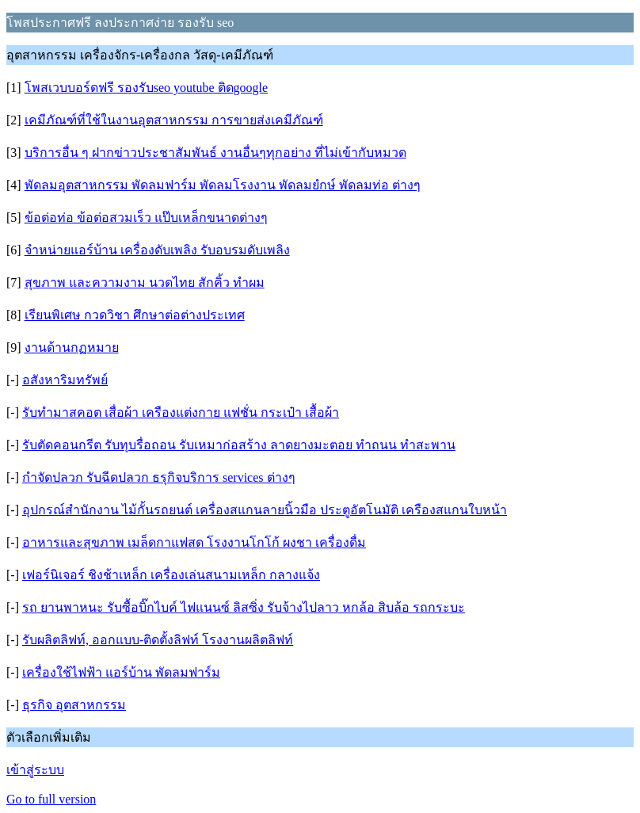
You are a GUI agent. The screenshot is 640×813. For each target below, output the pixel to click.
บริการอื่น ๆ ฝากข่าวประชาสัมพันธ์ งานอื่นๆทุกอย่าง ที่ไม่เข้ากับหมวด (215, 152)
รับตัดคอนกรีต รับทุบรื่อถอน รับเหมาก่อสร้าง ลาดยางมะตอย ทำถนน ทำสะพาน (238, 445)
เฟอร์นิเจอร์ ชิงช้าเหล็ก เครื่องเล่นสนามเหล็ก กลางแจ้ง (171, 575)
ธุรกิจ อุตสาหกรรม (74, 705)
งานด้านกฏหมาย (72, 347)
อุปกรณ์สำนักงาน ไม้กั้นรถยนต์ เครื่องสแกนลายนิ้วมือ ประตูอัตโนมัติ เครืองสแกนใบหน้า (264, 510)
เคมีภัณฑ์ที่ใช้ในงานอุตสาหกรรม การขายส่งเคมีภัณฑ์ (174, 120)
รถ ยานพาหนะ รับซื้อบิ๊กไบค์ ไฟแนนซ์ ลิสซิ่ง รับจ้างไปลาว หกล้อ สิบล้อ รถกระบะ (243, 607)
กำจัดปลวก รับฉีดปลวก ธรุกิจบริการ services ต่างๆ (158, 477)
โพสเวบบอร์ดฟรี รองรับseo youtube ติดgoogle (146, 87)
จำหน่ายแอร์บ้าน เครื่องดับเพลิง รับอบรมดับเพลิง (157, 250)
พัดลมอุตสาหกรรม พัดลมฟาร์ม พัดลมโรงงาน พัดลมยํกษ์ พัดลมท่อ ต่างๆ (223, 185)
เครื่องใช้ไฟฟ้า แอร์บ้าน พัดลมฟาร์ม (121, 672)
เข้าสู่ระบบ (35, 770)
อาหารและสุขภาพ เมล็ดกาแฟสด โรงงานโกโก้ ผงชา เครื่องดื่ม (194, 542)
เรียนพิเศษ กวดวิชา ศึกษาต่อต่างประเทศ (135, 315)
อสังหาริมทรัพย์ (65, 380)
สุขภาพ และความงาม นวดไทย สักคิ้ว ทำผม (145, 282)
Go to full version (51, 799)
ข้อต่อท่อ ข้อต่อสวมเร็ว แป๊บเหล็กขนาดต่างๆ (146, 217)
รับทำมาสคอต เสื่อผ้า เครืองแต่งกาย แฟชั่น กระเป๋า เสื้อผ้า (180, 412)
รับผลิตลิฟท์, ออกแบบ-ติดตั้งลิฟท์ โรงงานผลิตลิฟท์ (157, 640)
